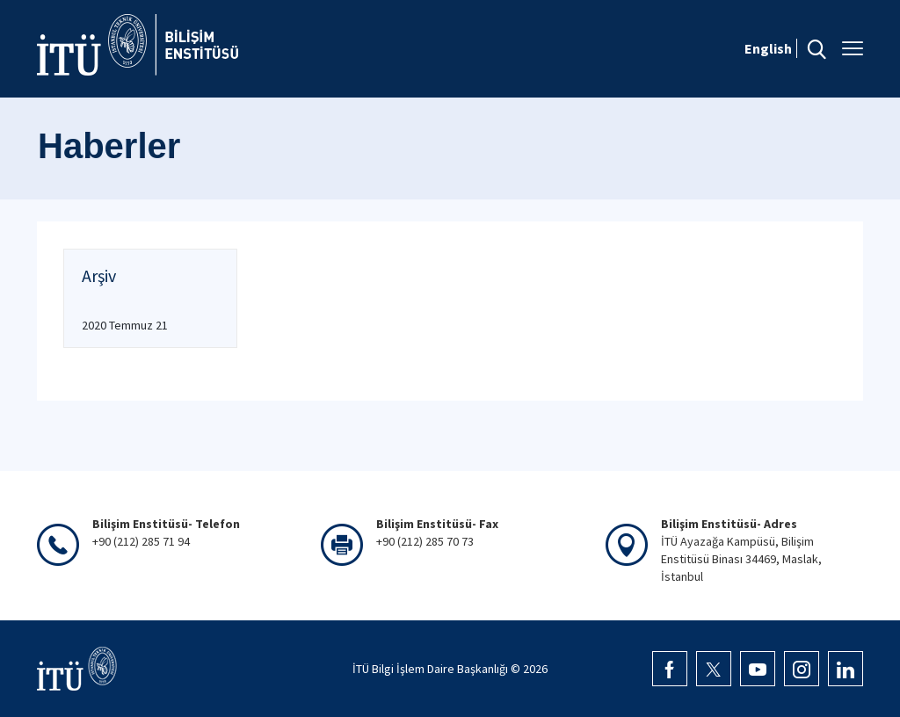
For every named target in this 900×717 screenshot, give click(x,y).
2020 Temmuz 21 (125, 325)
